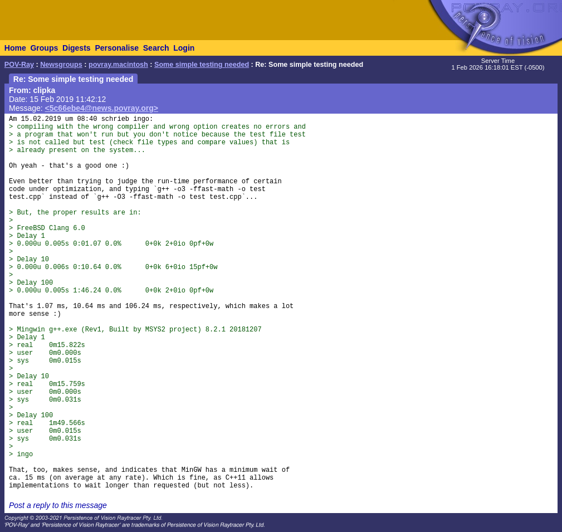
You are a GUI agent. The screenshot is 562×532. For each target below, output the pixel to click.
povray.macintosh (118, 65)
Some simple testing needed (201, 65)
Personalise (117, 47)
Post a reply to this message (58, 505)
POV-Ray (19, 65)
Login (183, 47)
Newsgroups (61, 65)
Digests (76, 47)
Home (15, 47)
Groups (44, 47)
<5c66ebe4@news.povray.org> (101, 108)
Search (156, 47)
